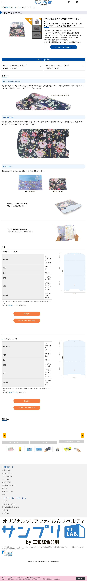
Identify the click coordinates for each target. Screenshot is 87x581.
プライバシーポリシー (9, 504)
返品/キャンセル (7, 491)
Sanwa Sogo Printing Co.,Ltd (41, 561)
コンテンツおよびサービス (14, 498)
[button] (36, 21)
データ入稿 (5, 479)
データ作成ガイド (8, 476)
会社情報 (5, 510)
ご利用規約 (5, 513)
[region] (43, 438)
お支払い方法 (6, 482)
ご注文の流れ (6, 470)
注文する (26, 314)
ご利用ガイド (8, 467)
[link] (7, 553)
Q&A (3, 494)
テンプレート (6, 501)
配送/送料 (5, 488)
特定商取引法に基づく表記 (10, 507)
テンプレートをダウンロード (63, 47)
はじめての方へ (7, 473)
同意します (80, 578)
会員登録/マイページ (8, 485)
